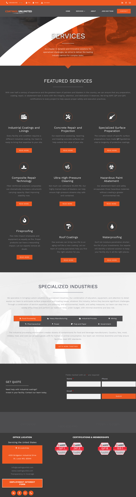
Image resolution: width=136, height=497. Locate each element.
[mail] (130, 3)
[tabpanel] (68, 340)
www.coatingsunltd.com (22, 471)
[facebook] (126, 3)
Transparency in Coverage (22, 474)
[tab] (27, 318)
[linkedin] (122, 3)
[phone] (31, 493)
